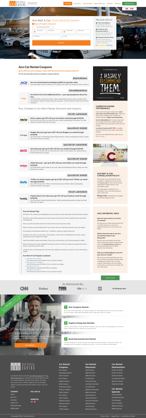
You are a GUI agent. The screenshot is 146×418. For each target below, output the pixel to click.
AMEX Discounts (90, 375)
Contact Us (14, 403)
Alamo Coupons (64, 375)
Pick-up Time (51, 30)
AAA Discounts (89, 370)
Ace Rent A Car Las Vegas (35, 262)
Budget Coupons (64, 381)
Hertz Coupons (63, 398)
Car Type (65, 36)
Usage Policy (115, 416)
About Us (13, 397)
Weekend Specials (117, 406)
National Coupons (64, 400)
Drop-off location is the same (44, 24)
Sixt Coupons (63, 406)
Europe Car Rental (117, 370)
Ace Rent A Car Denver (34, 269)
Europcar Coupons (64, 389)
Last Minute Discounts (92, 384)
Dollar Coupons (63, 384)
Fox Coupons (63, 395)
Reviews (109, 45)
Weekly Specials (117, 408)
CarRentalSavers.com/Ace (112, 244)
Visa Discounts (89, 406)
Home (12, 394)
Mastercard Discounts (92, 389)
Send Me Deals (110, 278)
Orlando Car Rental (117, 384)
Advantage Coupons (65, 373)
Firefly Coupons (64, 392)
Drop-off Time (81, 30)
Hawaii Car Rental (117, 375)
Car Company (36, 36)
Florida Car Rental (117, 373)
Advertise (13, 400)
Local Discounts (90, 387)
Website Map (15, 408)
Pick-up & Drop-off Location (43, 27)
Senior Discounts (90, 395)
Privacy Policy (104, 416)
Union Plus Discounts (91, 400)
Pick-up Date (40, 30)
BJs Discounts (89, 378)
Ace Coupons (63, 370)
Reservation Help (16, 405)
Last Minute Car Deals (128, 416)
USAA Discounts (90, 403)
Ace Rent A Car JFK (33, 266)
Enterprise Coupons (65, 387)
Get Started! (30, 345)
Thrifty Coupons (64, 409)
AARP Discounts (90, 373)
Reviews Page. (100, 136)
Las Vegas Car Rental (118, 378)
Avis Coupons (63, 378)
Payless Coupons (64, 403)
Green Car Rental (117, 403)
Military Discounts (90, 392)
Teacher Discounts (91, 398)
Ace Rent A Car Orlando (34, 258)
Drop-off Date (70, 30)
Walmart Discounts (91, 409)
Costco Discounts (90, 381)
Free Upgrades (116, 400)
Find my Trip (103, 183)
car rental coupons (36, 376)
